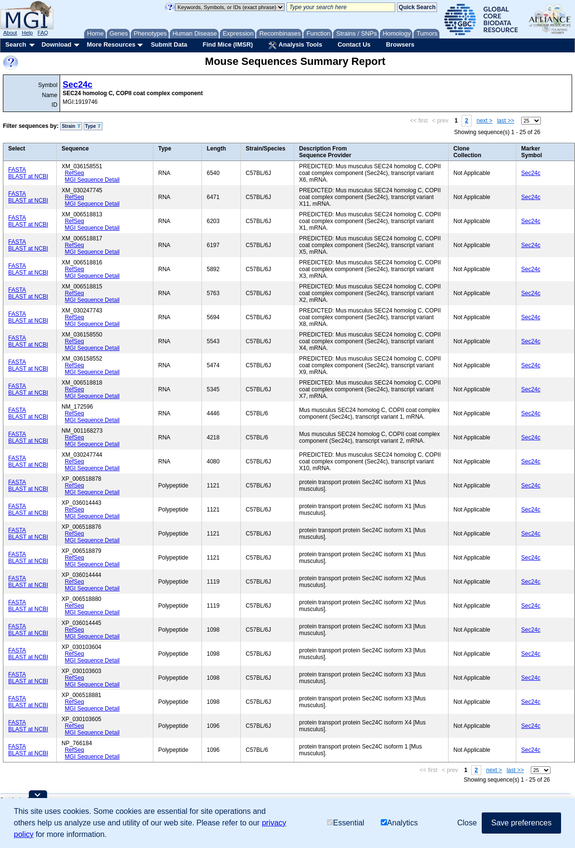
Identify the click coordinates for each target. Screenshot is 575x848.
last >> (505, 120)
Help (27, 33)
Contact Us (354, 44)
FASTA (17, 169)
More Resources (111, 44)
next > (484, 120)
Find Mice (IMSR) (227, 44)
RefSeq (74, 173)
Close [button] (467, 823)
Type (93, 126)
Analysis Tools (295, 45)
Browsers (400, 44)
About (10, 33)
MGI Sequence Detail (92, 179)
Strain (71, 126)
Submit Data (169, 44)
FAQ (43, 33)
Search (15, 44)
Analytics (399, 823)
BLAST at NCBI (28, 176)
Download (56, 44)
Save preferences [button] (521, 823)
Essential (345, 823)
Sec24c (77, 84)
